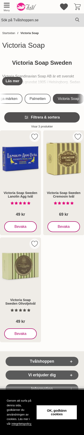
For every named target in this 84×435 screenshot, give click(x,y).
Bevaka (21, 227)
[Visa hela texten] (12, 81)
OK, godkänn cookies (57, 412)
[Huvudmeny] (6, 6)
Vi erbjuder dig (42, 375)
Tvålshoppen (42, 361)
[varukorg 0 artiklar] (77, 6)
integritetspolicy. (21, 423)
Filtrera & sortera (42, 117)
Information (42, 388)
